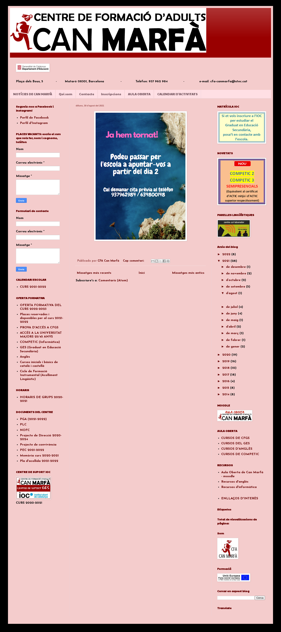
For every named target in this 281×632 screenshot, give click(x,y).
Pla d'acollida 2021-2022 (39, 461)
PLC (23, 424)
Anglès (25, 356)
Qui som (65, 94)
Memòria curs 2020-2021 (39, 455)
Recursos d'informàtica (239, 487)
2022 (226, 254)
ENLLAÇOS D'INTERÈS (239, 498)
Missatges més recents (94, 273)
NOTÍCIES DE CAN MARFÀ (32, 94)
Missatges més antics (188, 273)
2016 (226, 381)
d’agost (232, 293)
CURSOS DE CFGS (235, 438)
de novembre (236, 273)
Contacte (86, 94)
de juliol (232, 307)
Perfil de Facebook (34, 117)
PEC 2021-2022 (32, 450)
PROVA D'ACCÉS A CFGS (39, 327)
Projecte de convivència (38, 444)
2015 (226, 388)
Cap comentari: (134, 260)
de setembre (236, 286)
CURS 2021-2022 (33, 287)
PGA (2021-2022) (33, 419)
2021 (226, 261)
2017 (226, 374)
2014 (226, 394)
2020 (227, 354)
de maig (232, 320)
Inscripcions (111, 94)
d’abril (231, 326)
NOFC (25, 430)
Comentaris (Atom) (113, 280)
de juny (232, 313)
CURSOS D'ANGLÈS (236, 448)
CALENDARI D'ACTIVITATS (177, 94)
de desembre (236, 267)
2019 (226, 361)
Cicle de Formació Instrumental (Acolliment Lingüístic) (39, 375)
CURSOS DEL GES (235, 443)
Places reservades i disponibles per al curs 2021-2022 (41, 318)
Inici (142, 273)
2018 (226, 368)
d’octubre (234, 280)
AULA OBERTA (139, 94)
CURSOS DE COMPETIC (240, 454)
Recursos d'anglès (234, 481)
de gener (233, 346)
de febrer (234, 340)
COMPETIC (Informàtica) (40, 342)
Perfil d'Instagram (34, 123)
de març (233, 333)
